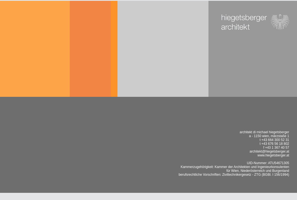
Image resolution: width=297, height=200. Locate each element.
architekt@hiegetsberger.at (269, 151)
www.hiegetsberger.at (273, 155)
